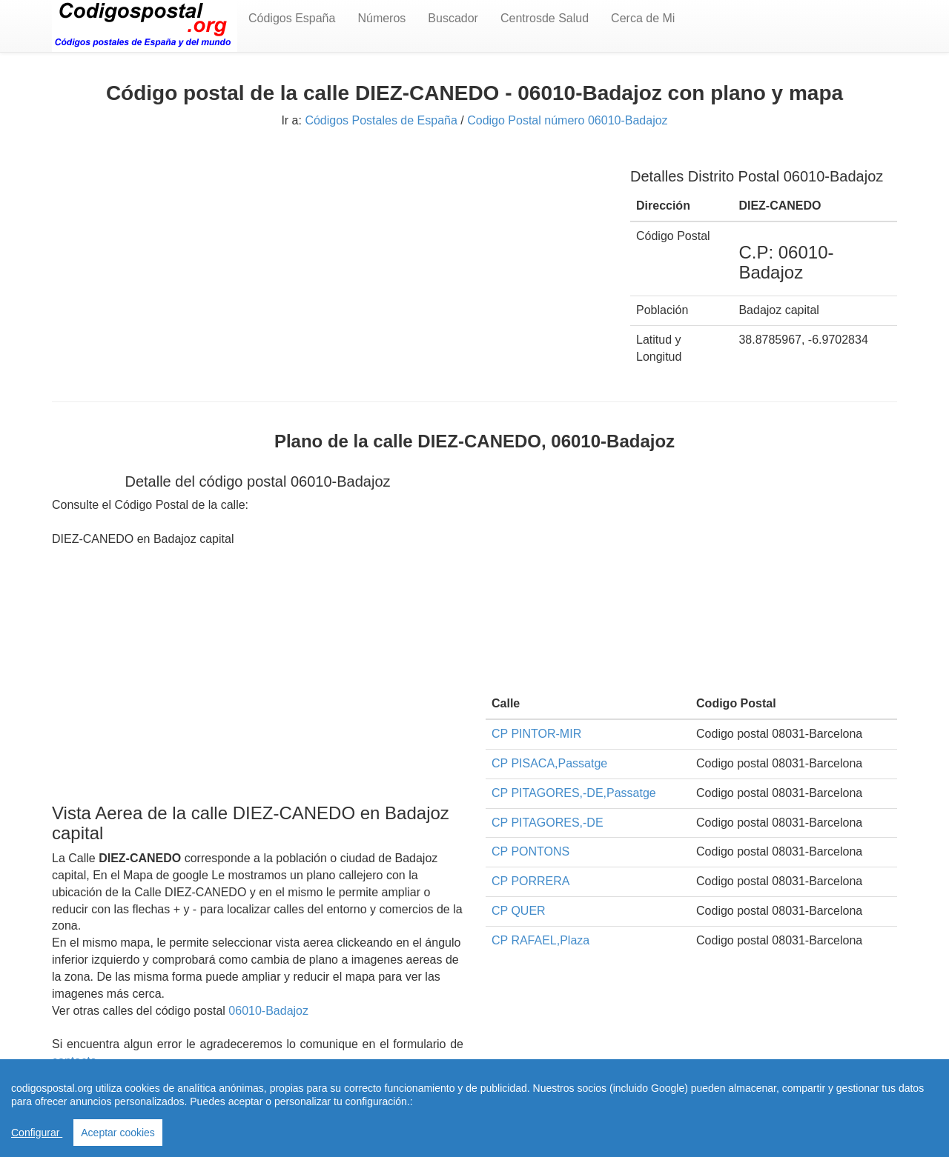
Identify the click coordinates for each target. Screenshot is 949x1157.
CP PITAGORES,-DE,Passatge (574, 793)
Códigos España (291, 18)
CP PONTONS (530, 851)
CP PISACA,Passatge (549, 763)
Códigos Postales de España (381, 120)
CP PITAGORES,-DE (548, 822)
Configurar (36, 1132)
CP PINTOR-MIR (536, 733)
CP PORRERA (531, 881)
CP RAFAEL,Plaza (540, 940)
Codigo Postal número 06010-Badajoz (567, 120)
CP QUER (519, 910)
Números (381, 18)
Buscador (453, 18)
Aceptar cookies (118, 1132)
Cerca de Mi (643, 18)
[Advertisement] (330, 257)
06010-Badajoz (268, 1010)
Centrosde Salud (544, 18)
